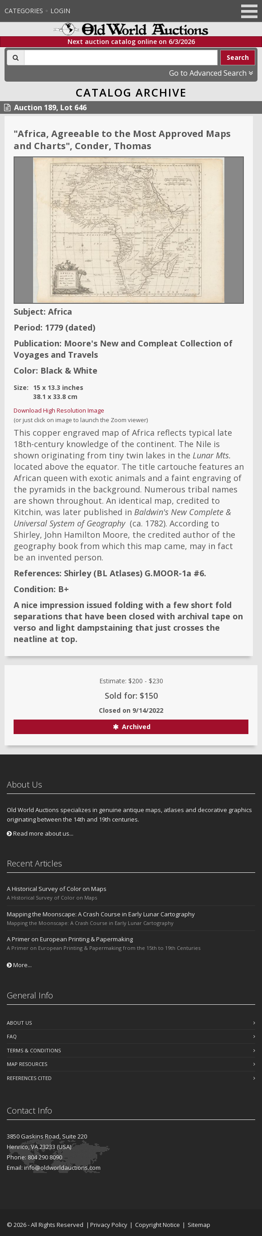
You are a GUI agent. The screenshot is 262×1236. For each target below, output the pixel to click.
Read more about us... (40, 833)
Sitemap (199, 1225)
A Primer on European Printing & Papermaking (70, 939)
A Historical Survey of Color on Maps (57, 889)
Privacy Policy (108, 1225)
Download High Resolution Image (59, 410)
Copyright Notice (157, 1225)
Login (60, 10)
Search (238, 57)
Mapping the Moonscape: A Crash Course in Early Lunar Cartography (101, 914)
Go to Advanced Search (211, 73)
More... (19, 965)
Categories (24, 10)
